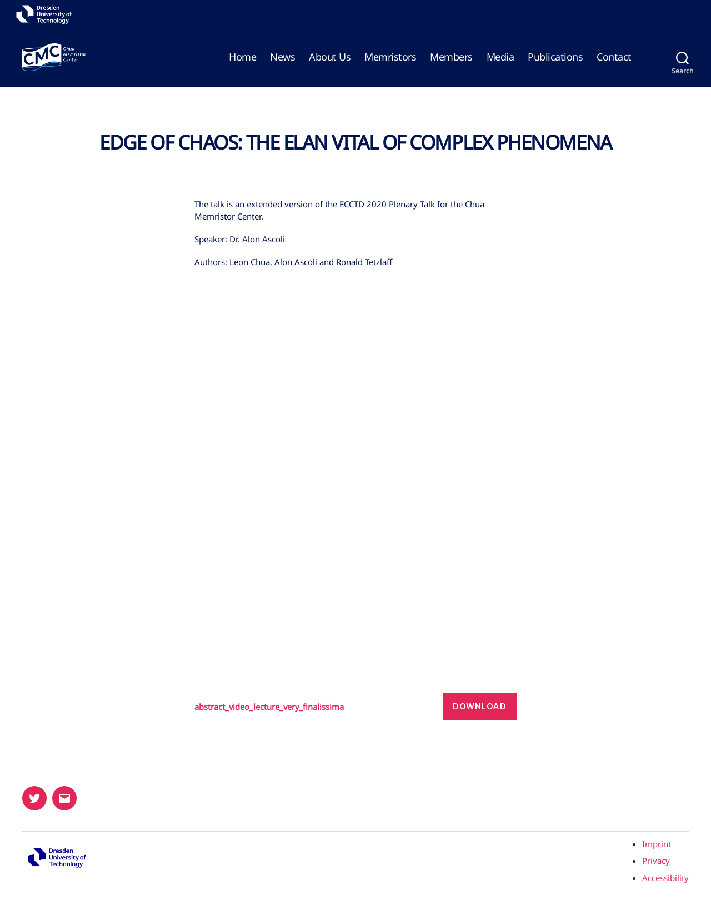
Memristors (390, 57)
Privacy (656, 860)
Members (451, 57)
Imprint (656, 843)
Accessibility (665, 877)
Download (479, 706)
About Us (330, 57)
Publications (555, 57)
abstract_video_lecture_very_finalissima (278, 706)
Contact (614, 57)
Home (242, 57)
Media (500, 57)
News (282, 57)
